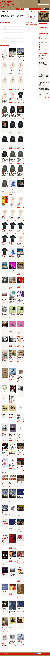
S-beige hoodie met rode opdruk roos (12, 71)
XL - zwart (11, 243)
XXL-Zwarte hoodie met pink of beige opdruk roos (5, 159)
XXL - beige (19, 243)
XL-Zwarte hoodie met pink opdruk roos (20, 145)
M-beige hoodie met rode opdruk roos (20, 71)
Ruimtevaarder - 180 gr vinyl (12, 57)
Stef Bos (2, 12)
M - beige (3, 217)
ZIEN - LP (3, 204)
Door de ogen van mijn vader (20, 189)
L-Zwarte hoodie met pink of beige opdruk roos (12, 145)
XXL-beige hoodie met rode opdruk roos (20, 86)
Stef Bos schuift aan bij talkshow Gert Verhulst (43, 70)
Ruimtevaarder (11, 558)
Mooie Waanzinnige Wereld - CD (11, 413)
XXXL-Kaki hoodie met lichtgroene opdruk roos (5, 115)
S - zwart (10, 230)
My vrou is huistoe (6, 36)
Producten (26, 8)
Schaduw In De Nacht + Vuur (4, 628)
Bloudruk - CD (11, 256)
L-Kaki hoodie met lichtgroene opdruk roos (12, 174)
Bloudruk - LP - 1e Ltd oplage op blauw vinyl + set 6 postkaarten (12, 189)
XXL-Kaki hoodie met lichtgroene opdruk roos (4, 189)
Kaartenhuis (4, 129)
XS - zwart (3, 230)
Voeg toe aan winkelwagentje (31, 24)
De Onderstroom (20, 608)
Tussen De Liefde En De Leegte (12, 642)
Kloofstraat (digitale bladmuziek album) (19, 436)
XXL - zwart (3, 256)
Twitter (39, 653)
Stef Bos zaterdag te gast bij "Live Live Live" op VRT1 (44, 83)
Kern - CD (11, 343)
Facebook (36, 653)
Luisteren (46, 8)
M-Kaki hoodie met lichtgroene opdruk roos (5, 174)
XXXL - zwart (19, 99)
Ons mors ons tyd (6, 31)
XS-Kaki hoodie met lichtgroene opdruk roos (12, 159)
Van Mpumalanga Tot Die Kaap (12, 575)
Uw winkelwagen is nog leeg (44, 1)
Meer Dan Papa (19, 595)
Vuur (18, 625)
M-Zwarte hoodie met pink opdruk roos (4, 145)
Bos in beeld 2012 (12, 453)
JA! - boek (19, 542)
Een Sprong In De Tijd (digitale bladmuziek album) (5, 361)
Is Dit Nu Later (19, 641)
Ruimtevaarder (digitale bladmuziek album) (4, 436)
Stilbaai (5, 25)
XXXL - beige (11, 99)
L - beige (18, 217)
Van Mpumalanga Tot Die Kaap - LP (4, 299)
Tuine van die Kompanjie (7, 30)
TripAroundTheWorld (4, 653)
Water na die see (6, 40)
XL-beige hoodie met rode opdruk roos (12, 86)
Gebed (5, 33)
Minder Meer (11, 465)
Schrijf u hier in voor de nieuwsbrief (44, 24)
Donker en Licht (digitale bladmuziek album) (12, 436)
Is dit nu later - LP (12, 376)
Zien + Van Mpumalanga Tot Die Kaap (20, 578)
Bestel (7, 59)
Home (18, 8)
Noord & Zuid (4, 591)
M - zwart (18, 230)
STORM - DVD (4, 529)
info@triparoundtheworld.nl (45, 653)
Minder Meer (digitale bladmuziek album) (19, 417)
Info (39, 8)
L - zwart (3, 243)
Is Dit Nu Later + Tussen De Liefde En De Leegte (4, 645)
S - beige (18, 204)
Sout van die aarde (6, 39)
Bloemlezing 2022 (12, 270)
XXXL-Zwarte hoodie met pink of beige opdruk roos (12, 115)
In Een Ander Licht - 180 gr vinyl (20, 57)
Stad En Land (4, 608)
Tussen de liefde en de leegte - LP (4, 315)
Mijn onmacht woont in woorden (5, 380)
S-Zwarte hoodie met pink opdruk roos (20, 130)
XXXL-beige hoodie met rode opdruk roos (4, 100)
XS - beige (11, 204)
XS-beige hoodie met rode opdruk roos (4, 71)
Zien (10, 591)
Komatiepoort (6, 27)
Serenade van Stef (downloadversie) (12, 285)
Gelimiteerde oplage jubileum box (20, 377)
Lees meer (20, 19)
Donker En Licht (4, 574)
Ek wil (5, 42)
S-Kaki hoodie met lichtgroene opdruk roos (20, 159)
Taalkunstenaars (12, 301)
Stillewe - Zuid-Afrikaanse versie (20, 497)
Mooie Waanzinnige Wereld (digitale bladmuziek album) (12, 397)
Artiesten (22, 8)
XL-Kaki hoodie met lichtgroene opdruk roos (20, 174)
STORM (3, 541)
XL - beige (11, 217)
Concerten (31, 8)
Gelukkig (5, 34)
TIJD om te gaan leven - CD (20, 315)
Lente (2, 395)
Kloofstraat (5, 28)
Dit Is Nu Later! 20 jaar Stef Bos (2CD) (5, 482)
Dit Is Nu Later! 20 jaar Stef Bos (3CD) (12, 482)
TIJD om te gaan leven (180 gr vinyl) (12, 315)
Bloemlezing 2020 (20, 284)
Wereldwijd (19, 343)
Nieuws (36, 8)
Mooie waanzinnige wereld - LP (4, 413)
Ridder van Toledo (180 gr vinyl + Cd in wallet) (20, 330)
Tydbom (5, 37)
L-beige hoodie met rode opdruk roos (4, 86)
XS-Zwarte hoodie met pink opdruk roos (12, 130)
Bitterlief (3, 270)
